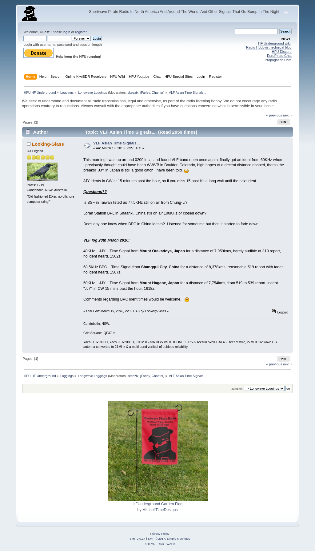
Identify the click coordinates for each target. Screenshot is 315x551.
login (66, 32)
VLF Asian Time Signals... (116, 143)
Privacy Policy (159, 533)
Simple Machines (178, 538)
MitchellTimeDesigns (160, 510)
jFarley (145, 92)
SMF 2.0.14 (138, 538)
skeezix (133, 92)
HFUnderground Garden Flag (157, 504)
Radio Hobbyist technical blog (269, 47)
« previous (274, 115)
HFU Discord (282, 51)
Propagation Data (278, 60)
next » (288, 115)
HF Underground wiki (274, 43)
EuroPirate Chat (279, 55)
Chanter (157, 92)
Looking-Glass (48, 144)
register (80, 32)
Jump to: (237, 388)
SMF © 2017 (156, 538)
